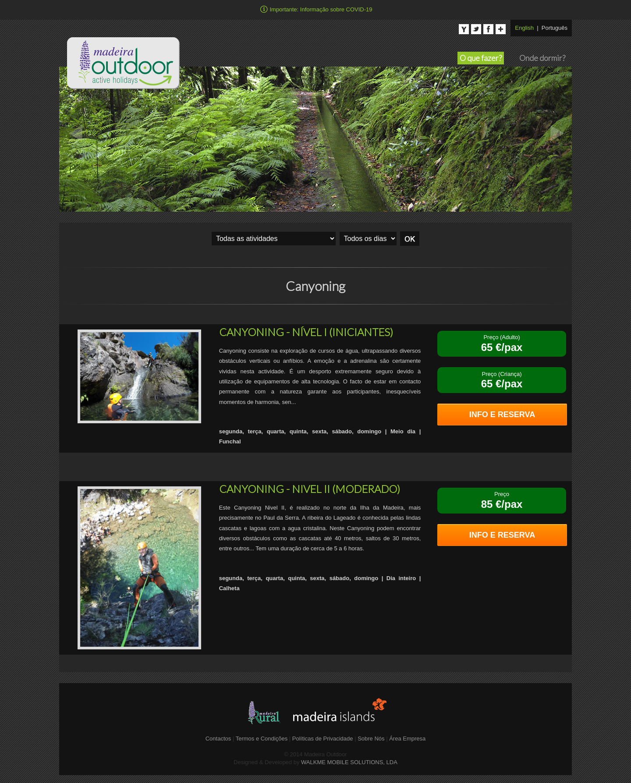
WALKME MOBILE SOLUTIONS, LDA (349, 762)
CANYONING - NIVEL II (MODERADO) (309, 488)
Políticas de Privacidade (323, 738)
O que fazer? (481, 58)
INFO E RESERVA (502, 414)
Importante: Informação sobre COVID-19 (315, 8)
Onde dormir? (542, 58)
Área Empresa (407, 738)
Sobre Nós (371, 738)
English (524, 28)
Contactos (218, 738)
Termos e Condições (262, 738)
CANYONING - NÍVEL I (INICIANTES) (306, 332)
